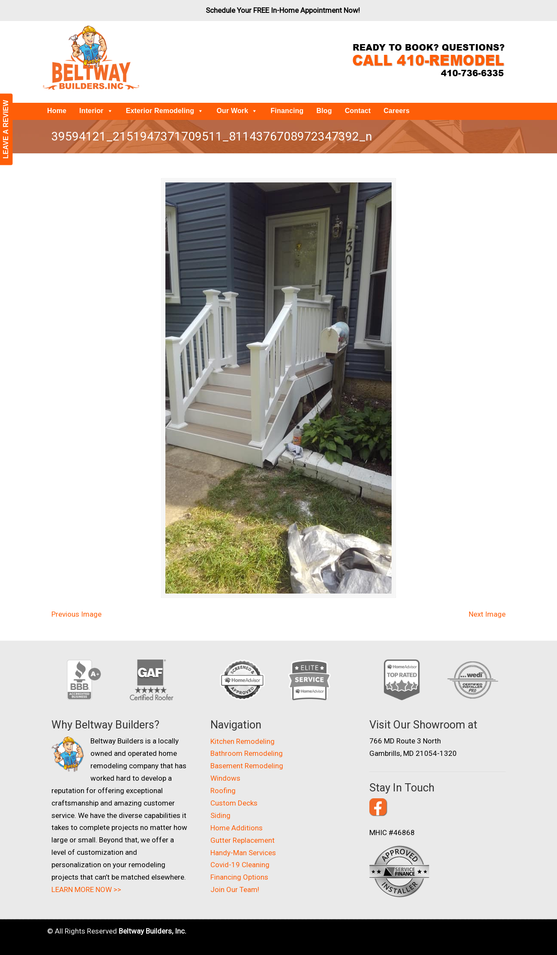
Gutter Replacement (242, 840)
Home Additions (236, 828)
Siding (220, 815)
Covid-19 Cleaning (240, 864)
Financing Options (239, 877)
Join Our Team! (234, 889)
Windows (225, 778)
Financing (286, 110)
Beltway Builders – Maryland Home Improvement (91, 58)
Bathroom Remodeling (246, 753)
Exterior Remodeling (165, 110)
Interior (96, 110)
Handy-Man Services (243, 852)
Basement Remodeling (246, 765)
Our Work (237, 110)
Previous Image (76, 614)
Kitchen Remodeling (242, 741)
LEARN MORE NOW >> (86, 889)
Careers (396, 110)
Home (56, 110)
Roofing (223, 790)
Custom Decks (234, 803)
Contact (358, 110)
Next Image (487, 614)
